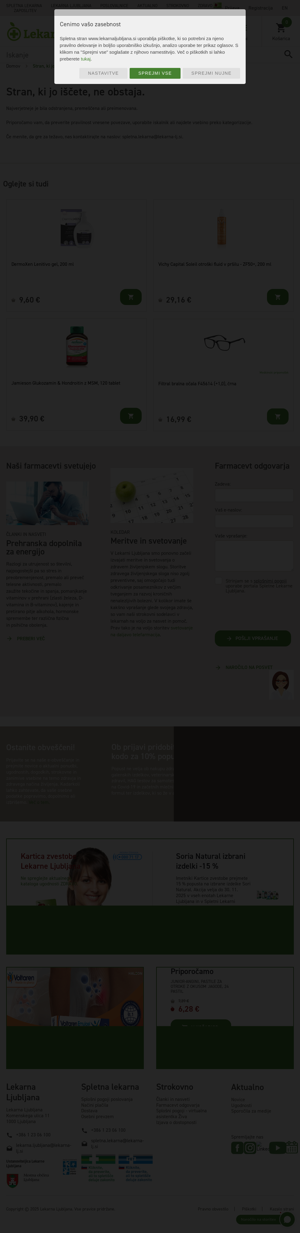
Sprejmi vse (155, 73)
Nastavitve (103, 73)
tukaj (86, 58)
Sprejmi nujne (211, 73)
